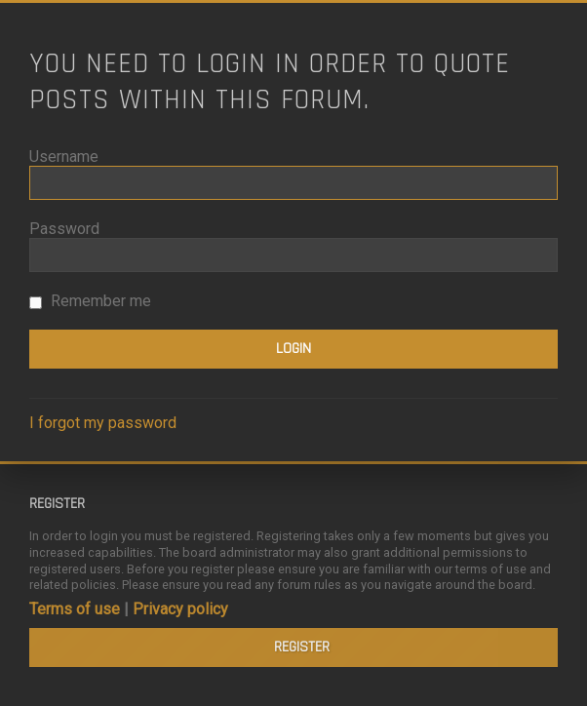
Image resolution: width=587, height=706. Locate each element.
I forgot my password (102, 422)
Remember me (90, 301)
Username (63, 156)
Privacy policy (180, 609)
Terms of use (74, 609)
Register (302, 647)
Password (64, 228)
